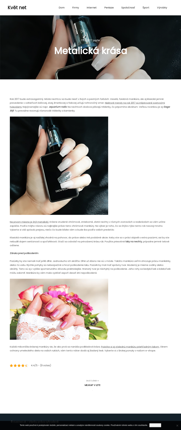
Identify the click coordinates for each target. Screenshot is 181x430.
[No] (177, 425)
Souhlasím (155, 425)
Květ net (17, 7)
